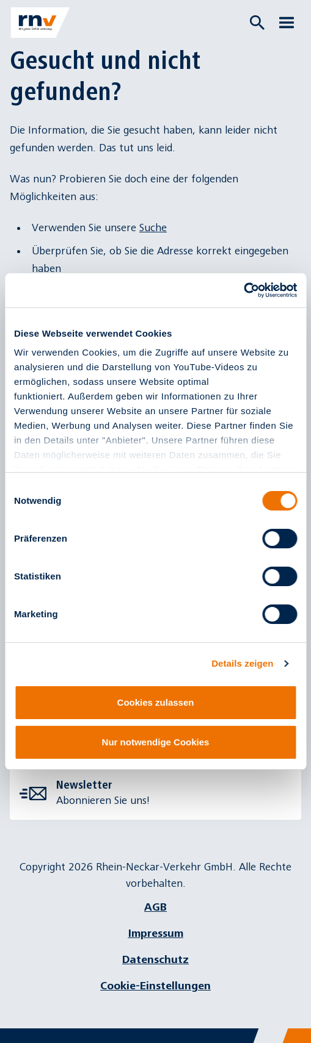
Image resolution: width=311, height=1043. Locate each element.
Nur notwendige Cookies (156, 742)
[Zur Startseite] (40, 22)
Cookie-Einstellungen (155, 986)
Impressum (155, 933)
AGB (155, 907)
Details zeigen (242, 663)
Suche (153, 227)
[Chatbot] (291, 1023)
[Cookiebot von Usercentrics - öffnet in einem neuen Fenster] (243, 290)
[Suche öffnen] (257, 22)
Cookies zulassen (155, 702)
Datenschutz (155, 959)
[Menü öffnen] (286, 22)
